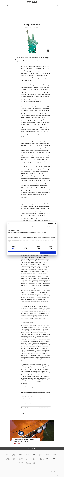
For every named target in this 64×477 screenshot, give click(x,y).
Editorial (54, 458)
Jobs (6, 474)
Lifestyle (35, 453)
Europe (20, 455)
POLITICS (7, 453)
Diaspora (13, 459)
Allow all (48, 252)
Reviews (40, 460)
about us (24, 474)
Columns (54, 454)
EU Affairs (7, 458)
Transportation (28, 463)
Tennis (47, 458)
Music (40, 455)
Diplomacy (7, 454)
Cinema (40, 454)
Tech (26, 460)
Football (47, 454)
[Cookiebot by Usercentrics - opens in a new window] (48, 223)
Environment (34, 455)
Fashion (34, 459)
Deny (16, 252)
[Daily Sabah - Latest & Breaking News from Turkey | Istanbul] (32, 2)
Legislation (7, 455)
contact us (35, 474)
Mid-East (20, 454)
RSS (44, 474)
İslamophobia (21, 462)
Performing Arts (41, 459)
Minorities (13, 458)
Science (34, 460)
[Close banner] (55, 223)
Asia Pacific (21, 458)
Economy (27, 455)
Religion (34, 462)
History (34, 463)
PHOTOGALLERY (17, 443)
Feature (34, 464)
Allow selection (32, 252)
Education (13, 455)
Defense (27, 462)
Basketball (47, 455)
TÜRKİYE (14, 453)
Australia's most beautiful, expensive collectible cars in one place (24, 440)
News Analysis (8, 459)
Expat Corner (35, 466)
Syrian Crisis (21, 460)
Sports (47, 453)
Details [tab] (32, 226)
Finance (27, 458)
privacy (15, 474)
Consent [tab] (15, 226)
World (20, 453)
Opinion (54, 453)
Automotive (27, 454)
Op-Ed (54, 455)
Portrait (40, 458)
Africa (20, 459)
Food (33, 458)
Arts (40, 453)
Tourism (27, 459)
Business (28, 453)
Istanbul (13, 454)
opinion (22, 413)
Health (34, 454)
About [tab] (48, 226)
